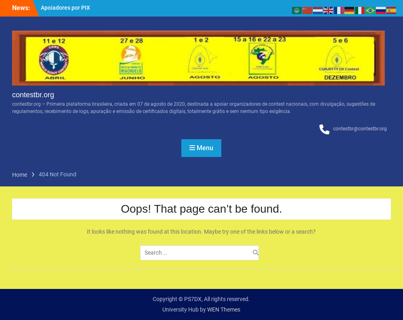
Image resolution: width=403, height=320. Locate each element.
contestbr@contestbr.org (360, 129)
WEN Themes (223, 309)
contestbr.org (33, 95)
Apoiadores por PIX (65, 7)
